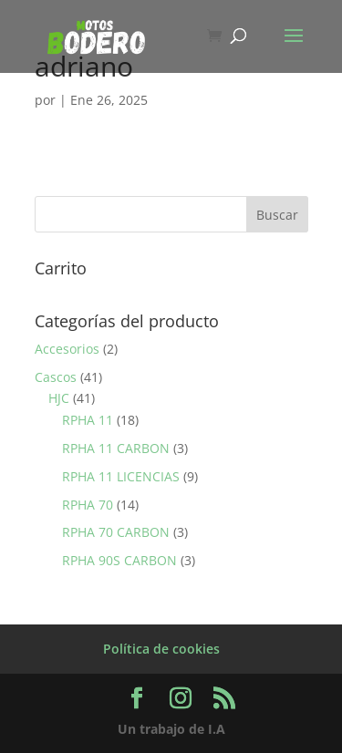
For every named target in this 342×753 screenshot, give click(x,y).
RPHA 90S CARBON (119, 560)
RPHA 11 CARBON (116, 448)
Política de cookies (161, 648)
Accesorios (67, 348)
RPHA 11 (87, 419)
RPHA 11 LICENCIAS (121, 476)
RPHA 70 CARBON (116, 532)
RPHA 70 (87, 504)
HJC (58, 398)
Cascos (56, 377)
